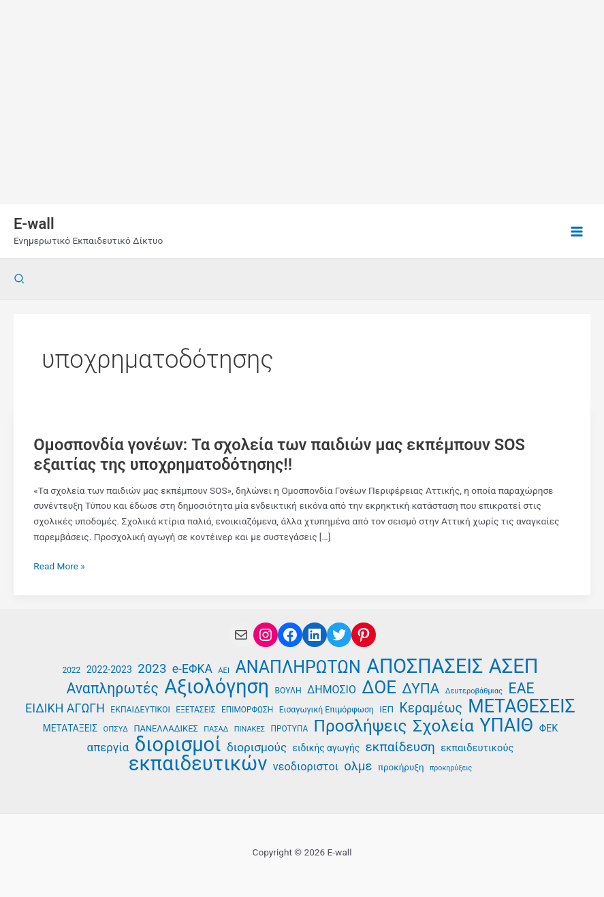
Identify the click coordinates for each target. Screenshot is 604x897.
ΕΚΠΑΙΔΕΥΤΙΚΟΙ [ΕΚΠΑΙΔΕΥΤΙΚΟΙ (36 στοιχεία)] (140, 709)
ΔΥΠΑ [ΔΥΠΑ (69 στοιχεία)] (420, 689)
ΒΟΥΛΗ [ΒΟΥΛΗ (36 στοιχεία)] (287, 690)
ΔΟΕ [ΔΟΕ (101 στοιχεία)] (379, 687)
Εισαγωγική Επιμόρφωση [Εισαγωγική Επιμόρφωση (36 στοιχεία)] (326, 709)
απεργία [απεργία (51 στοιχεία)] (108, 747)
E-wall (34, 223)
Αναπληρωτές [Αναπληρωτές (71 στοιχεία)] (112, 689)
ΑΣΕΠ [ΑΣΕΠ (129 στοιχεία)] (514, 666)
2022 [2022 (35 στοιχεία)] (71, 670)
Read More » (59, 566)
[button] (20, 278)
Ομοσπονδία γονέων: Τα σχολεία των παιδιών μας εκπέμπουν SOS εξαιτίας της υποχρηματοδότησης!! (279, 454)
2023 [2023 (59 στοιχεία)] (152, 668)
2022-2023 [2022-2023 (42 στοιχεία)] (109, 669)
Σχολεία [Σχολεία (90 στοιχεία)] (443, 726)
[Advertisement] (302, 102)
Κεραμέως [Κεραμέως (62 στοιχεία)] (431, 708)
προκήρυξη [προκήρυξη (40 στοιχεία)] (401, 767)
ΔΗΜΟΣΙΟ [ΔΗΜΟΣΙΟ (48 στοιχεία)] (331, 689)
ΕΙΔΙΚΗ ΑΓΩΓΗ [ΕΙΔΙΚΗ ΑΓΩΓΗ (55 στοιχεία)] (65, 708)
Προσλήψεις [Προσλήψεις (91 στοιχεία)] (360, 726)
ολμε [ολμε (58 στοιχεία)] (358, 766)
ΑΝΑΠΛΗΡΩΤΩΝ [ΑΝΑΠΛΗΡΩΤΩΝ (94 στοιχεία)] (297, 668)
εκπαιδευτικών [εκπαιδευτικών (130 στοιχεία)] (198, 764)
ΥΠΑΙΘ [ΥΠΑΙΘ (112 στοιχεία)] (506, 726)
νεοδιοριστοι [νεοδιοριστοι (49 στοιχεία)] (305, 766)
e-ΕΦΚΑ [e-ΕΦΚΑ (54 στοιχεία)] (192, 669)
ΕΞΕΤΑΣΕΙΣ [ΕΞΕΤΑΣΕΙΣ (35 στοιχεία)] (195, 709)
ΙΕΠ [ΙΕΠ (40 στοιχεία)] (386, 709)
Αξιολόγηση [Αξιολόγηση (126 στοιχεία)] (216, 687)
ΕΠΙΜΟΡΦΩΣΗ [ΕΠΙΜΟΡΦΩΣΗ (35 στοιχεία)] (247, 709)
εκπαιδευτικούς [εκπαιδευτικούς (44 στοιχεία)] (477, 748)
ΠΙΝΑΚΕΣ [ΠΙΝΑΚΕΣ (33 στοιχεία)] (249, 729)
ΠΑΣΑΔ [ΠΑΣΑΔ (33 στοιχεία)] (216, 729)
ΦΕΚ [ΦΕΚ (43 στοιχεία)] (548, 728)
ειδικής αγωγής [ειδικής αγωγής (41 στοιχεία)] (326, 747)
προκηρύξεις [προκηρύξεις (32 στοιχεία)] (451, 768)
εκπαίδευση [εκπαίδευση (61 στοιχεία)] (400, 747)
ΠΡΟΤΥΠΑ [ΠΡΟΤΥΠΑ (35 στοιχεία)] (289, 729)
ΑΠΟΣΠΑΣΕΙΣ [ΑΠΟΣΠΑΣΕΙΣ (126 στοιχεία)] (424, 666)
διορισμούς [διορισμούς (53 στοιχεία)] (257, 747)
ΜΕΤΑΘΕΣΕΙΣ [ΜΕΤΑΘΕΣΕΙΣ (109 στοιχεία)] (521, 706)
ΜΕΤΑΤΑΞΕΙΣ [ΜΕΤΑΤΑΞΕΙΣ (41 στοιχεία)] (70, 728)
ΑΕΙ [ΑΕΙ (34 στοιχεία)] (223, 670)
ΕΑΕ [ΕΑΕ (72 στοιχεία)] (522, 689)
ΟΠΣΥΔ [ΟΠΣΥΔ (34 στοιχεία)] (116, 729)
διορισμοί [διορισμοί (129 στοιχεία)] (178, 745)
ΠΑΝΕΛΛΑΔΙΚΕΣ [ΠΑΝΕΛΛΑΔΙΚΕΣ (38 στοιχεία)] (165, 728)
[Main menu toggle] (577, 231)
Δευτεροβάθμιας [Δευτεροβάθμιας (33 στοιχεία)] (474, 691)
